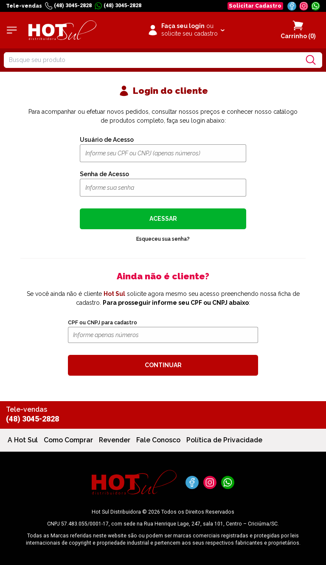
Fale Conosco (158, 440)
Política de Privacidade (224, 440)
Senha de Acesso (104, 174)
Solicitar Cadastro (255, 6)
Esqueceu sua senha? (163, 239)
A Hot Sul (23, 440)
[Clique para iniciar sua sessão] (186, 30)
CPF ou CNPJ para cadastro (102, 322)
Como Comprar (68, 440)
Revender (114, 440)
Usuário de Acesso (107, 140)
